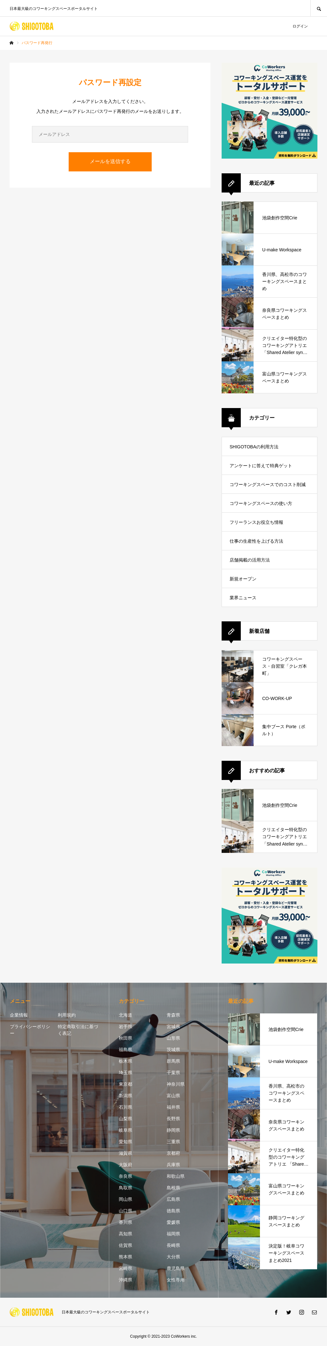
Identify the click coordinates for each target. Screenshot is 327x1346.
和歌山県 (176, 1176)
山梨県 (125, 1118)
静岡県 (173, 1130)
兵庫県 (173, 1164)
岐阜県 (125, 1130)
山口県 (125, 1210)
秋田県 (125, 1038)
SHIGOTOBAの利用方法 (254, 446)
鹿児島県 (176, 1268)
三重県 (173, 1141)
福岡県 (173, 1233)
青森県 (173, 1015)
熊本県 (125, 1256)
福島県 (125, 1049)
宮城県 (173, 1026)
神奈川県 (176, 1084)
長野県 (173, 1118)
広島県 (173, 1199)
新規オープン (243, 578)
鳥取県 (125, 1187)
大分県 (173, 1256)
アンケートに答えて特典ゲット (261, 465)
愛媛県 (173, 1222)
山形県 (173, 1038)
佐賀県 (125, 1245)
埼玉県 (125, 1072)
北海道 (125, 1015)
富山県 (173, 1095)
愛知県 (125, 1141)
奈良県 (125, 1176)
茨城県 (173, 1049)
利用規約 (67, 1015)
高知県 (125, 1233)
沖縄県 (125, 1279)
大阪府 (125, 1164)
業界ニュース (243, 597)
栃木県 (125, 1061)
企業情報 (19, 1015)
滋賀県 (125, 1153)
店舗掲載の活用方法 (250, 560)
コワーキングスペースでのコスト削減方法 (268, 488)
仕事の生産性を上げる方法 (256, 541)
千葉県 (173, 1072)
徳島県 (173, 1210)
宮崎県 (125, 1268)
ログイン (300, 26)
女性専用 (176, 1279)
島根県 (173, 1187)
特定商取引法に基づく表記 (78, 1030)
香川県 (125, 1222)
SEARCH (318, 8)
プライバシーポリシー (30, 1030)
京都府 (173, 1153)
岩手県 (125, 1026)
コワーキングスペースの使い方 (261, 503)
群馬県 (173, 1061)
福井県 (173, 1107)
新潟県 (125, 1095)
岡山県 (125, 1199)
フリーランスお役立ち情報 (256, 522)
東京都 (125, 1084)
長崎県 (173, 1245)
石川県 (125, 1107)
